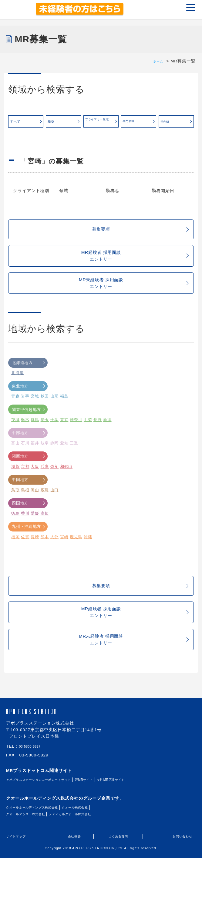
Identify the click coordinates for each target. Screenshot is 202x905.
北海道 (17, 399)
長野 (99, 446)
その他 (176, 123)
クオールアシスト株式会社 (33, 861)
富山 (15, 469)
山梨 (89, 446)
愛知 (65, 469)
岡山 (35, 516)
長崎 (35, 563)
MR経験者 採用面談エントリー (131, 270)
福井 (35, 469)
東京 (65, 446)
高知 (45, 539)
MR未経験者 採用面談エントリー (130, 305)
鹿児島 (77, 563)
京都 (25, 492)
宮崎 (65, 563)
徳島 (15, 539)
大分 (55, 563)
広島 (45, 516)
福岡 (15, 563)
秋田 (45, 422)
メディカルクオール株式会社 (93, 861)
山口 (55, 516)
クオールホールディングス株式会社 (42, 855)
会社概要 (74, 884)
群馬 (35, 446)
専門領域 (138, 123)
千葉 (55, 446)
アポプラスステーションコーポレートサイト (51, 827)
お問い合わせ (178, 884)
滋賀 (15, 492)
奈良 (55, 492)
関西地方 (28, 482)
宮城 (35, 422)
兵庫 (45, 492)
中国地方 (28, 506)
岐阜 (45, 469)
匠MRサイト (113, 827)
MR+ (17, 9)
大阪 (35, 492)
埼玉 (45, 446)
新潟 (109, 446)
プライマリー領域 (101, 121)
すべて (26, 123)
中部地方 (28, 459)
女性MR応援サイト (149, 827)
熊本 (45, 563)
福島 (65, 422)
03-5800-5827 (33, 794)
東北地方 (28, 412)
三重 (75, 469)
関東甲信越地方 (28, 435)
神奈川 (77, 446)
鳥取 (15, 516)
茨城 (15, 446)
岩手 (25, 422)
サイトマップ (19, 884)
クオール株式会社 (100, 855)
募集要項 (139, 237)
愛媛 (35, 539)
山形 (55, 422)
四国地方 (28, 529)
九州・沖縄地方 (28, 552)
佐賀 (25, 563)
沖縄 (89, 563)
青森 (15, 422)
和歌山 (67, 492)
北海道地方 (28, 389)
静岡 (55, 469)
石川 (25, 469)
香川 (25, 539)
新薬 (63, 123)
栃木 (25, 446)
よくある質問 (118, 884)
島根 (25, 516)
